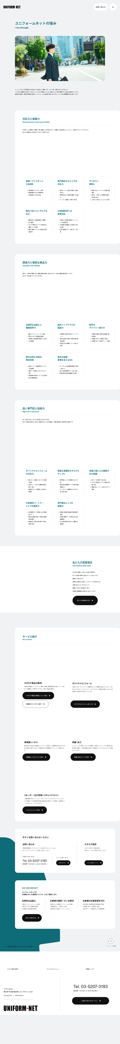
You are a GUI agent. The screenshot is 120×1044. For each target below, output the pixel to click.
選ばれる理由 (13, 946)
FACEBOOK (8, 995)
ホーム (5, 946)
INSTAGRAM (19, 995)
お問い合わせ (101, 7)
